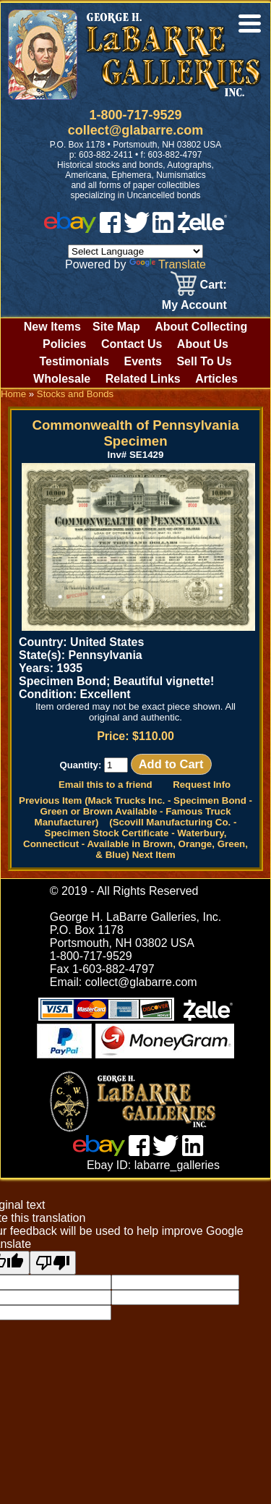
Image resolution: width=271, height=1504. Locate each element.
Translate (167, 264)
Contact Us (131, 344)
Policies (64, 344)
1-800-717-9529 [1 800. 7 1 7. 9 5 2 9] (135, 115)
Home (13, 393)
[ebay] (70, 229)
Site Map (116, 326)
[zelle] (202, 229)
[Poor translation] (53, 1263)
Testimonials (74, 361)
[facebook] (110, 229)
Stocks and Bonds (75, 393)
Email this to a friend (105, 784)
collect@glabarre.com (136, 130)
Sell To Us (203, 361)
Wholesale (61, 379)
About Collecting (201, 326)
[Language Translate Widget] (135, 251)
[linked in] (163, 229)
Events (142, 361)
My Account (194, 305)
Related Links (143, 379)
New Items (52, 326)
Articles (216, 379)
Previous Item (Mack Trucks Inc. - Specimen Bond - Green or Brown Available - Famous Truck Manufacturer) (135, 811)
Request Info (202, 784)
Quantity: (93, 765)
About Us (202, 344)
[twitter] (137, 229)
